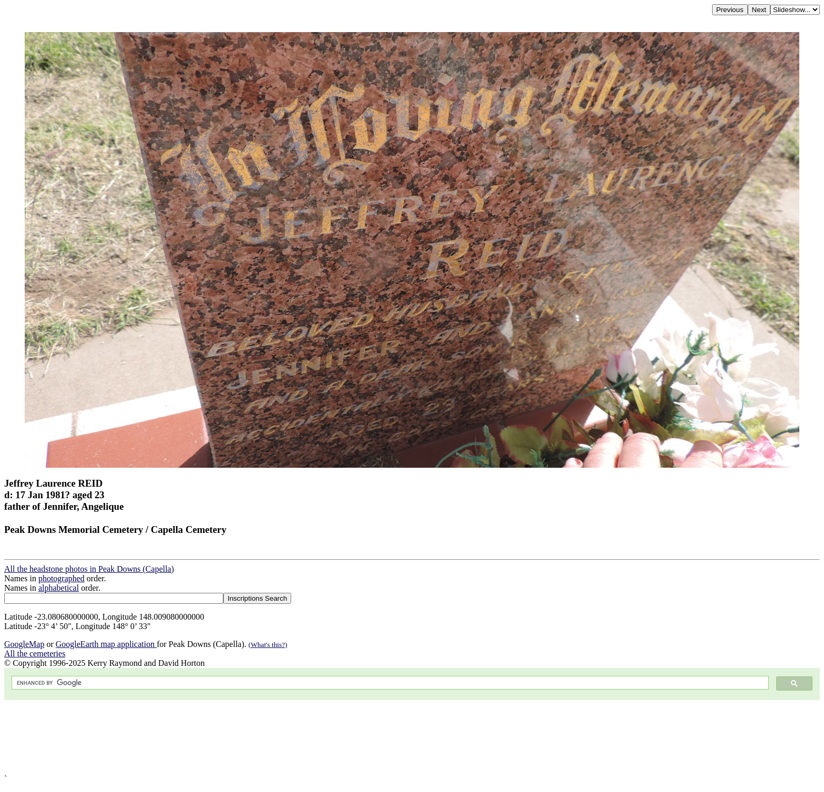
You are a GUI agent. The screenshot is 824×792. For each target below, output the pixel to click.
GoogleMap (24, 644)
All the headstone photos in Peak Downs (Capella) (89, 568)
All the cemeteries (34, 653)
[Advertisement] (319, 737)
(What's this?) (268, 645)
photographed (61, 578)
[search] (389, 683)
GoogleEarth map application (106, 644)
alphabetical (58, 587)
